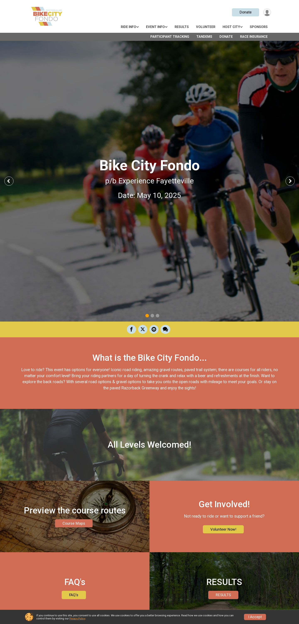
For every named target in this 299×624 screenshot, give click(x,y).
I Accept (255, 617)
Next (293, 181)
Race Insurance (254, 37)
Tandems (204, 37)
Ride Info (128, 27)
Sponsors (259, 27)
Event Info (155, 27)
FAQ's (73, 595)
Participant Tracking (169, 37)
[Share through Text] (165, 329)
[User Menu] (267, 12)
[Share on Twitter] (142, 329)
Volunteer (205, 27)
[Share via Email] (153, 329)
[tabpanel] (149, 181)
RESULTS (223, 595)
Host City (231, 27)
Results (182, 27)
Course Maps (73, 523)
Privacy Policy (77, 618)
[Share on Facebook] (131, 329)
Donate (246, 12)
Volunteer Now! (223, 529)
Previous (11, 181)
